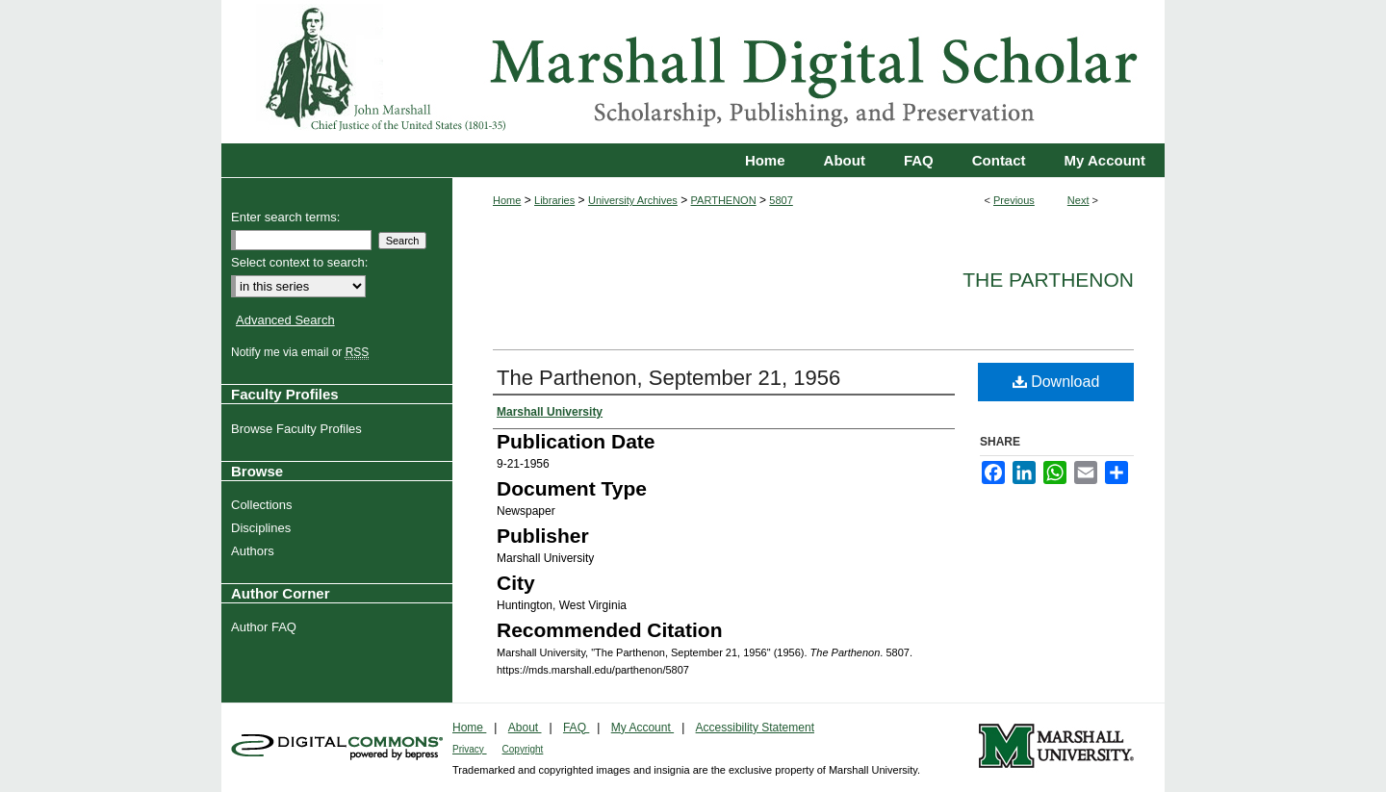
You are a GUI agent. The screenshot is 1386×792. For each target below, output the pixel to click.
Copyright (523, 749)
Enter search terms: (285, 217)
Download (1056, 381)
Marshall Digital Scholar (693, 71)
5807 (780, 200)
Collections (264, 505)
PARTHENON (724, 200)
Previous (1014, 200)
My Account (642, 727)
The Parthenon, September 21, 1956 (668, 378)
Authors (255, 551)
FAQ (576, 727)
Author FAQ (266, 627)
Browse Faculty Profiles (299, 429)
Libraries (554, 200)
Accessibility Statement (755, 727)
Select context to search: (299, 262)
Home (507, 200)
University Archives (633, 200)
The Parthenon (1048, 279)
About (525, 727)
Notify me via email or (302, 352)
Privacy (469, 749)
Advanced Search (285, 320)
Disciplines (263, 528)
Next (1078, 200)
